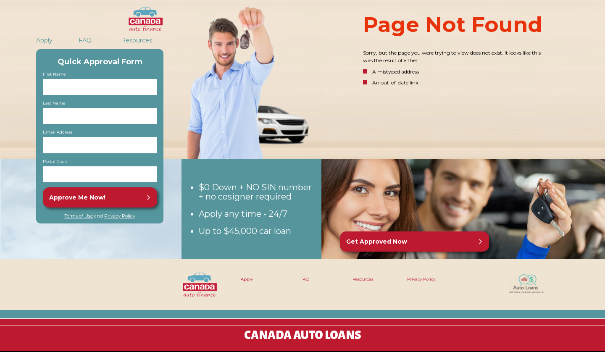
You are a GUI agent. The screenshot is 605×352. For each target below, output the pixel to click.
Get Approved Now (376, 241)
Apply (44, 40)
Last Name (54, 103)
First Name (54, 74)
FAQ (85, 40)
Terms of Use (78, 216)
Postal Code (55, 162)
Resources (136, 40)
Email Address (57, 132)
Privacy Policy (119, 216)
